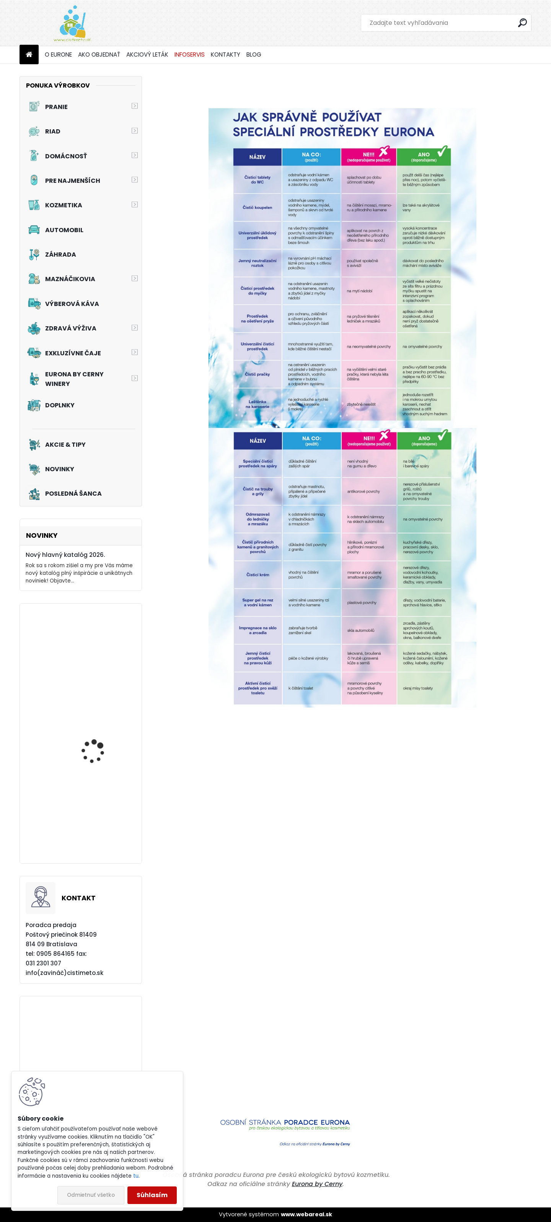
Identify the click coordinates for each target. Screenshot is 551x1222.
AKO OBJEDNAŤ (99, 54)
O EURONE (58, 54)
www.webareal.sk (306, 1214)
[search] (522, 22)
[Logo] (72, 23)
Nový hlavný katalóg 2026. (65, 555)
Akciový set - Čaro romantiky (95, 747)
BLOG (253, 54)
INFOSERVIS (189, 54)
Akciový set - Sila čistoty (103, 654)
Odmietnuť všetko (91, 1195)
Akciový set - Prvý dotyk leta (102, 827)
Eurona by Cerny (317, 1184)
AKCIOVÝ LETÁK (147, 54)
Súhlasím (152, 1195)
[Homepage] (29, 54)
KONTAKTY (225, 54)
